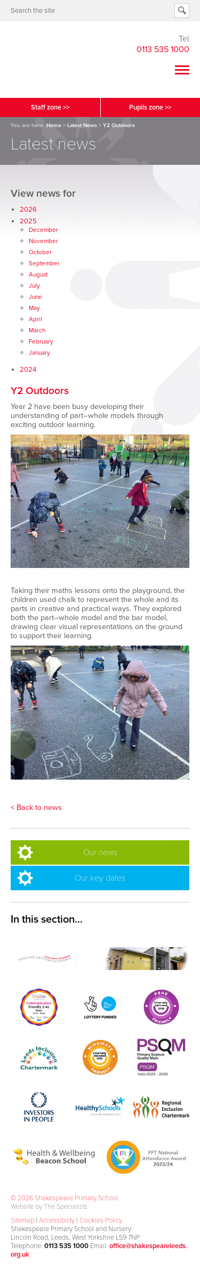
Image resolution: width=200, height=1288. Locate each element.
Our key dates (100, 878)
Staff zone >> (50, 107)
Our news (100, 852)
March (37, 330)
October (40, 252)
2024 (28, 369)
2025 (28, 221)
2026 (28, 209)
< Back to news (36, 807)
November (43, 241)
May (34, 308)
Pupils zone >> (150, 107)
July (34, 285)
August (38, 274)
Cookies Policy (100, 1220)
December (43, 229)
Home (53, 125)
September (44, 263)
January (39, 352)
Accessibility (57, 1220)
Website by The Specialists (49, 1206)
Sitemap (22, 1220)
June (35, 296)
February (41, 341)
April (35, 319)
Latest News (82, 125)
